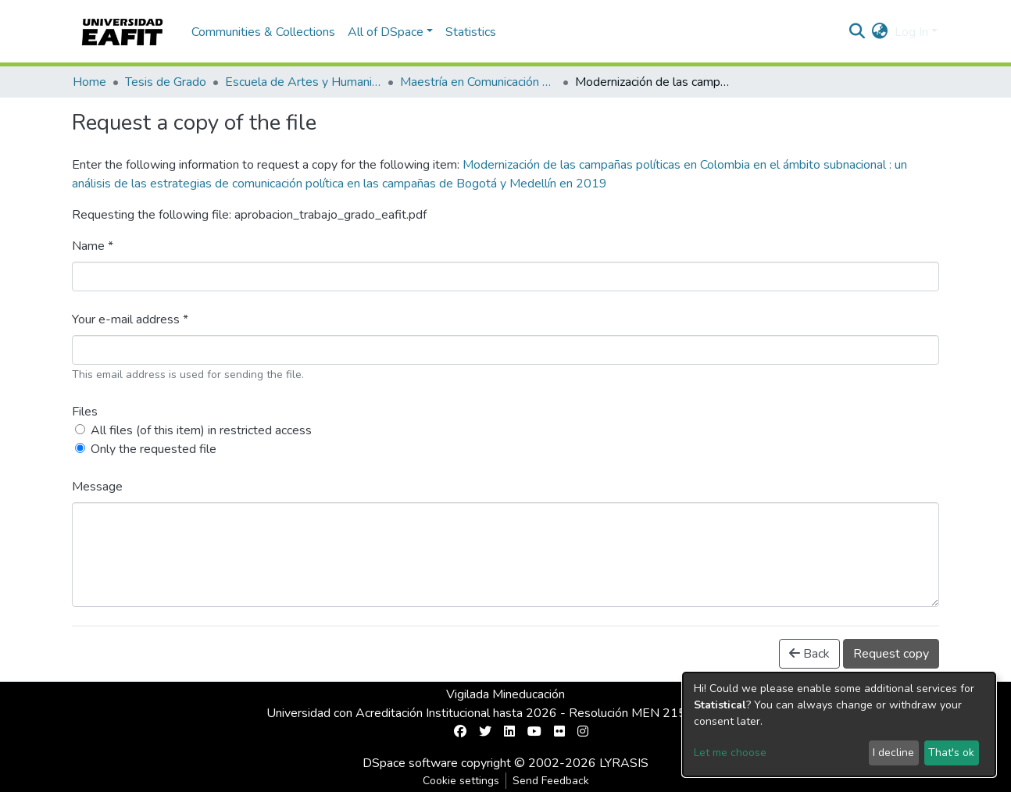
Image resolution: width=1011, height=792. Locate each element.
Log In (911, 32)
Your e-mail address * (130, 319)
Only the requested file (153, 449)
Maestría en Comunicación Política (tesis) (478, 82)
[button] (880, 32)
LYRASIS (623, 763)
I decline (893, 752)
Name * (92, 246)
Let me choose (730, 752)
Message (97, 486)
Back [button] (809, 653)
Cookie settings (461, 780)
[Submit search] (857, 32)
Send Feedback (551, 780)
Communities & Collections (263, 32)
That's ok (951, 752)
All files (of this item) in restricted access (201, 430)
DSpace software (410, 763)
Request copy (891, 653)
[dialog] (839, 724)
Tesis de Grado (165, 82)
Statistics (470, 32)
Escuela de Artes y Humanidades (303, 82)
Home (89, 82)
